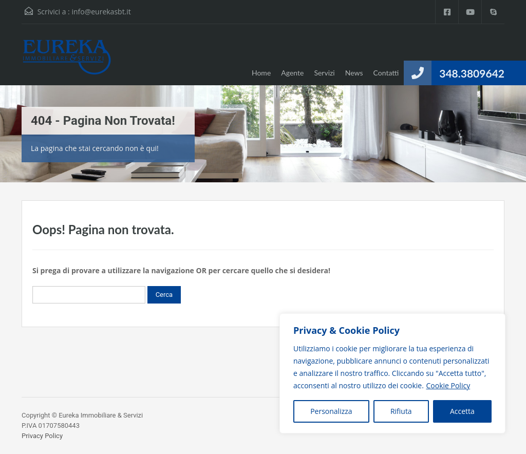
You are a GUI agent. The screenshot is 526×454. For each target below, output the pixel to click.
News (354, 72)
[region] (392, 373)
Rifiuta (401, 411)
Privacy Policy (42, 436)
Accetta (462, 411)
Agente (292, 72)
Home (261, 72)
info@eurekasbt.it (100, 11)
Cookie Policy (448, 385)
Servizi (324, 72)
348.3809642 (471, 73)
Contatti (386, 72)
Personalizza (331, 411)
